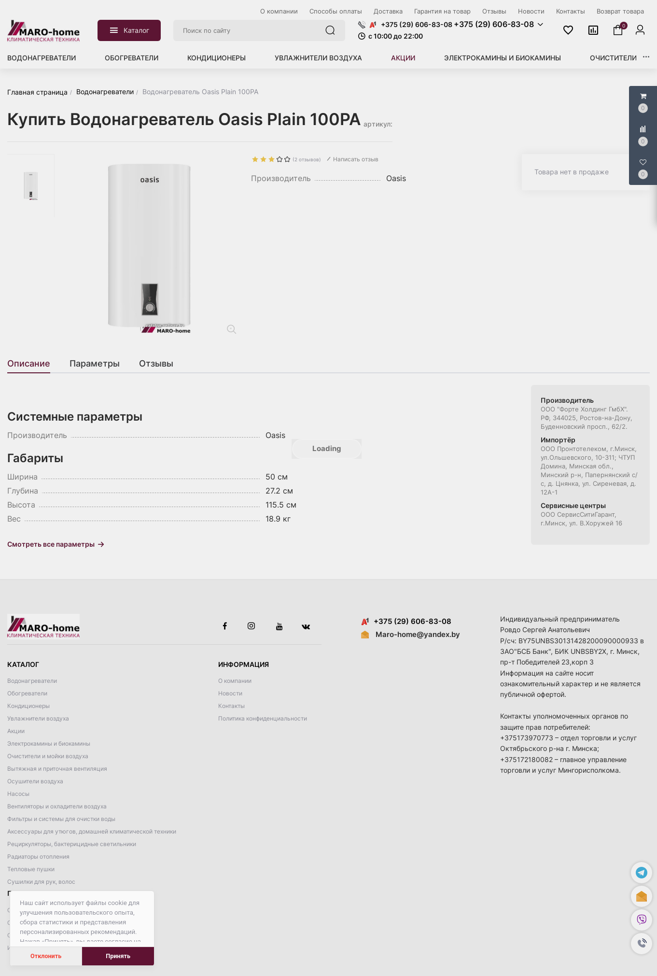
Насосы (18, 793)
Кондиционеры (216, 58)
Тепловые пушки (31, 869)
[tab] (33, 363)
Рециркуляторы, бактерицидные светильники (71, 844)
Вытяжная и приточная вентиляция (57, 768)
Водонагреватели (41, 58)
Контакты (231, 705)
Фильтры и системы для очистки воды (61, 818)
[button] (641, 943)
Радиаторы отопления (38, 856)
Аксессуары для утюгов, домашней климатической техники (91, 831)
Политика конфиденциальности (262, 718)
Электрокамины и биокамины (502, 58)
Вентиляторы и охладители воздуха (57, 806)
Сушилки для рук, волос (41, 881)
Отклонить (45, 956)
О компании (235, 680)
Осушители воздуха (35, 781)
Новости (230, 693)
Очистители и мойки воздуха (47, 756)
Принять (118, 956)
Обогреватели (131, 58)
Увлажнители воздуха (318, 58)
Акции (403, 58)
